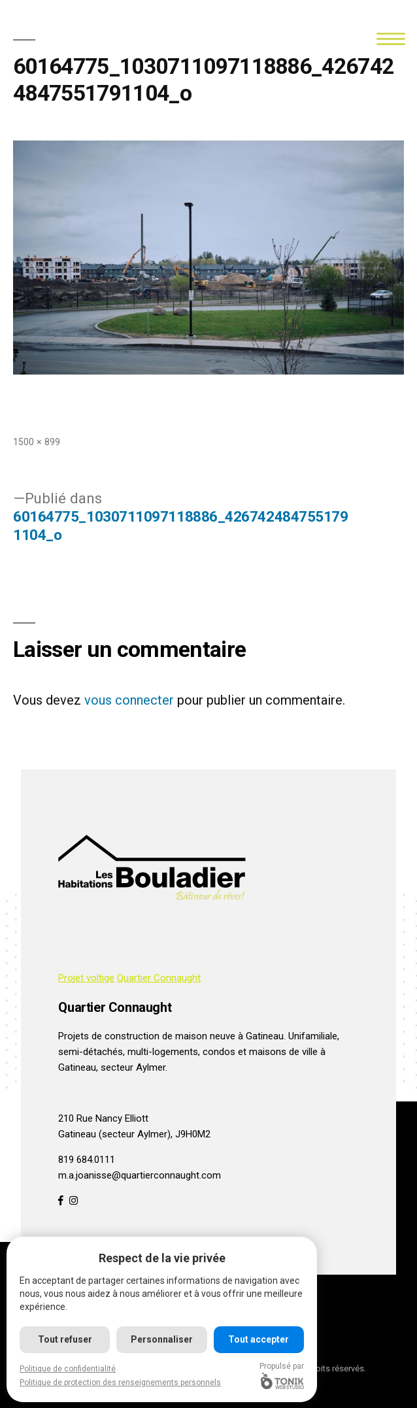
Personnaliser (162, 1339)
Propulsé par (281, 1375)
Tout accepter (258, 1339)
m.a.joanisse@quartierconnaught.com (139, 1175)
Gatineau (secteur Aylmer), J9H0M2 (134, 1134)
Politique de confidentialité (68, 1368)
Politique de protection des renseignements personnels (120, 1382)
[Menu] (391, 38)
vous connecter (129, 700)
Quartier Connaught (159, 978)
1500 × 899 (36, 442)
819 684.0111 (86, 1159)
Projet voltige (86, 978)
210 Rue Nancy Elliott (103, 1118)
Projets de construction (108, 1036)
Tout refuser (65, 1339)
